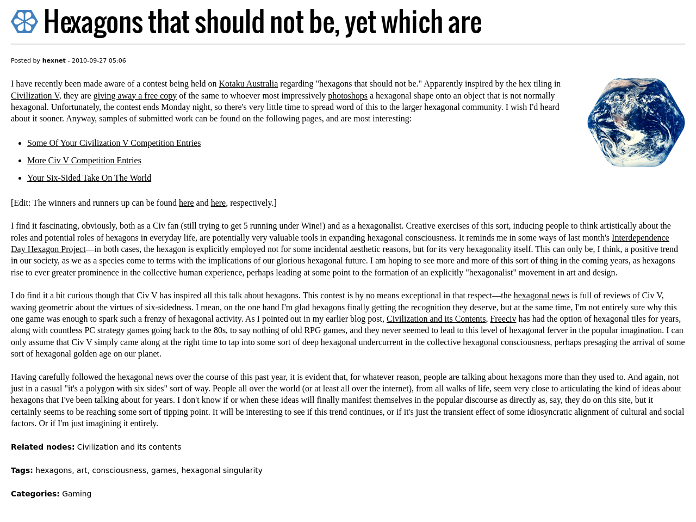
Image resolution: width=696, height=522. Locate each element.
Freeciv (503, 318)
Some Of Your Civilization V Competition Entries (114, 143)
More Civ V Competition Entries (84, 160)
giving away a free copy (135, 95)
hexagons (53, 470)
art (82, 470)
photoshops (348, 95)
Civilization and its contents (129, 447)
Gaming (76, 493)
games (164, 470)
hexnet (54, 60)
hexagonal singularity (222, 470)
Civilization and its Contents (436, 318)
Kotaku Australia (248, 83)
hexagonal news (542, 295)
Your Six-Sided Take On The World (89, 177)
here (186, 202)
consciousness (119, 470)
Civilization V (35, 95)
